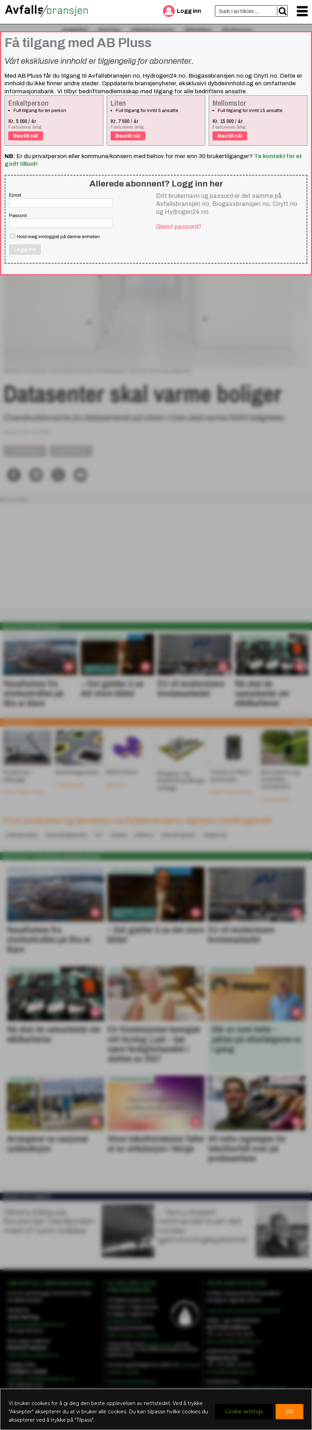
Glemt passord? (178, 226)
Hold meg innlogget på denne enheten (55, 236)
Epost (15, 195)
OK (289, 1412)
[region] (156, 1409)
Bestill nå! (25, 136)
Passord (18, 215)
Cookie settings (244, 1412)
